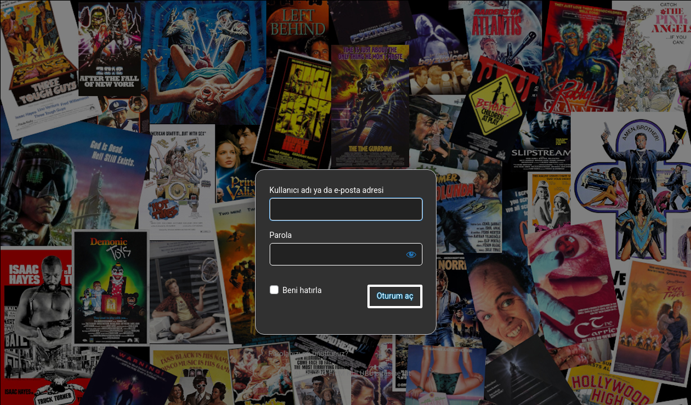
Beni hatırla (302, 290)
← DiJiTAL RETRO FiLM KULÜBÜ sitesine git (340, 373)
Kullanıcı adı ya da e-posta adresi (327, 190)
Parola (281, 235)
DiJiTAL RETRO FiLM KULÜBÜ (345, 95)
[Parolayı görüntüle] (411, 254)
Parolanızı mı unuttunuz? (308, 353)
